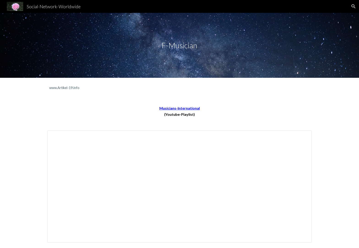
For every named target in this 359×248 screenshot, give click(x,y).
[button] (353, 6)
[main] (179, 45)
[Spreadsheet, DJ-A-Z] (179, 186)
